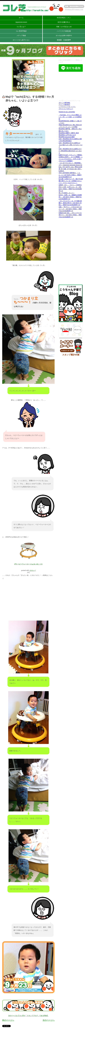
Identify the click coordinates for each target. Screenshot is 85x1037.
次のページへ (49, 1020)
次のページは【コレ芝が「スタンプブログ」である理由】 (28, 1015)
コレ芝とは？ (21, 26)
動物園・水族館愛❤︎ (64, 40)
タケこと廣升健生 (64, 102)
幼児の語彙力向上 (64, 22)
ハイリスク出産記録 (64, 31)
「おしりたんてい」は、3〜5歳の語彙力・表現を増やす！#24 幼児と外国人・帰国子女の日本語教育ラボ (70, 203)
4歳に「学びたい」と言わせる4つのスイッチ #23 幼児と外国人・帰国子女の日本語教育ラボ (70, 209)
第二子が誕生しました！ (66, 193)
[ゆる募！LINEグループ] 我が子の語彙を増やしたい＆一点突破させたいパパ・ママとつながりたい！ (71, 181)
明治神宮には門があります (67, 135)
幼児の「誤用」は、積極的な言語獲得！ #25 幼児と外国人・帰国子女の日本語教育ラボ (70, 197)
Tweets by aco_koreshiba (67, 112)
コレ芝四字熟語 (21, 31)
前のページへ (8, 1020)
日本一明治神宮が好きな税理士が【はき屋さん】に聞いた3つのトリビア (70, 145)
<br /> (71, 86)
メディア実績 (21, 35)
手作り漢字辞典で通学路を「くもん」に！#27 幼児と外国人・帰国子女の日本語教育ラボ (70, 175)
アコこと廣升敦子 (64, 104)
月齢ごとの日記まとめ (64, 26)
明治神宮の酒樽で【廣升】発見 (69, 133)
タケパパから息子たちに (21, 40)
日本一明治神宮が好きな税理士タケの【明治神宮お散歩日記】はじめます (70, 151)
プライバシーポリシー (66, 109)
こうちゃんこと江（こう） (67, 106)
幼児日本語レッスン (64, 17)
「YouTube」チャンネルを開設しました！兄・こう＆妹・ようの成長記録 (70, 117)
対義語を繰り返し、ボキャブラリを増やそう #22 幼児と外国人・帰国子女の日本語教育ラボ (70, 215)
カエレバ (32, 570)
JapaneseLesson (21, 22)
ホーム (21, 17)
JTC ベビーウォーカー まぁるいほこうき (28, 564)
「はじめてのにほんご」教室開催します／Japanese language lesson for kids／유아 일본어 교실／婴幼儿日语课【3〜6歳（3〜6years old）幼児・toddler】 (70, 167)
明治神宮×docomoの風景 (67, 137)
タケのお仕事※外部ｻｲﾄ (64, 35)
